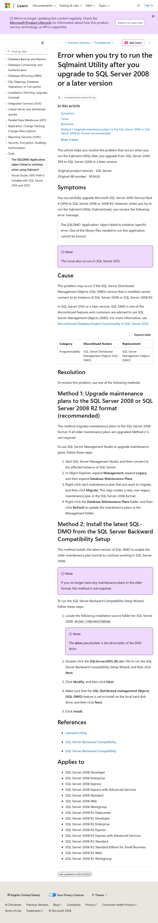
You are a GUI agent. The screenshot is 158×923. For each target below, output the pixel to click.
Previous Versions (79, 43)
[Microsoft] (7, 5)
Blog (56, 905)
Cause (65, 119)
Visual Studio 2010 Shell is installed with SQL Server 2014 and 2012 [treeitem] (28, 180)
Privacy (89, 905)
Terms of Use (13, 911)
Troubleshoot (102, 43)
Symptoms (67, 113)
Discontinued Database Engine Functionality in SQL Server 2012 (103, 323)
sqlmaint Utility (76, 733)
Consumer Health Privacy (118, 905)
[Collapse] (42, 42)
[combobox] (26, 51)
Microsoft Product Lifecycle (30, 22)
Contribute (73, 905)
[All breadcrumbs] (61, 42)
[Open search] (139, 5)
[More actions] (149, 42)
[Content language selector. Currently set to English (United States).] (24, 895)
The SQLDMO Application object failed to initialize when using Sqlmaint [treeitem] (28, 164)
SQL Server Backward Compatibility (90, 742)
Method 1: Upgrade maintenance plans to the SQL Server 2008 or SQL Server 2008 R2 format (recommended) (105, 131)
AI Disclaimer (13, 905)
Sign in (148, 5)
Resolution (67, 124)
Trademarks (33, 911)
